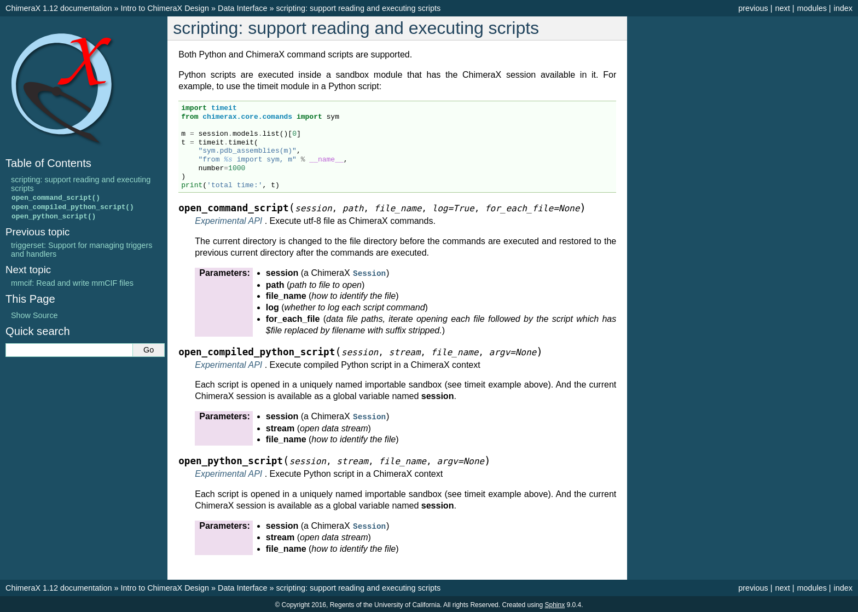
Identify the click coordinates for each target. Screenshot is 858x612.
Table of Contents (48, 163)
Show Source (34, 317)
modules (811, 8)
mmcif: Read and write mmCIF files (72, 284)
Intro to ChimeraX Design (164, 8)
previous (753, 8)
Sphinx (555, 603)
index (843, 8)
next (782, 8)
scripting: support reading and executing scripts (358, 8)
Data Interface (242, 8)
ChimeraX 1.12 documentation (58, 8)
